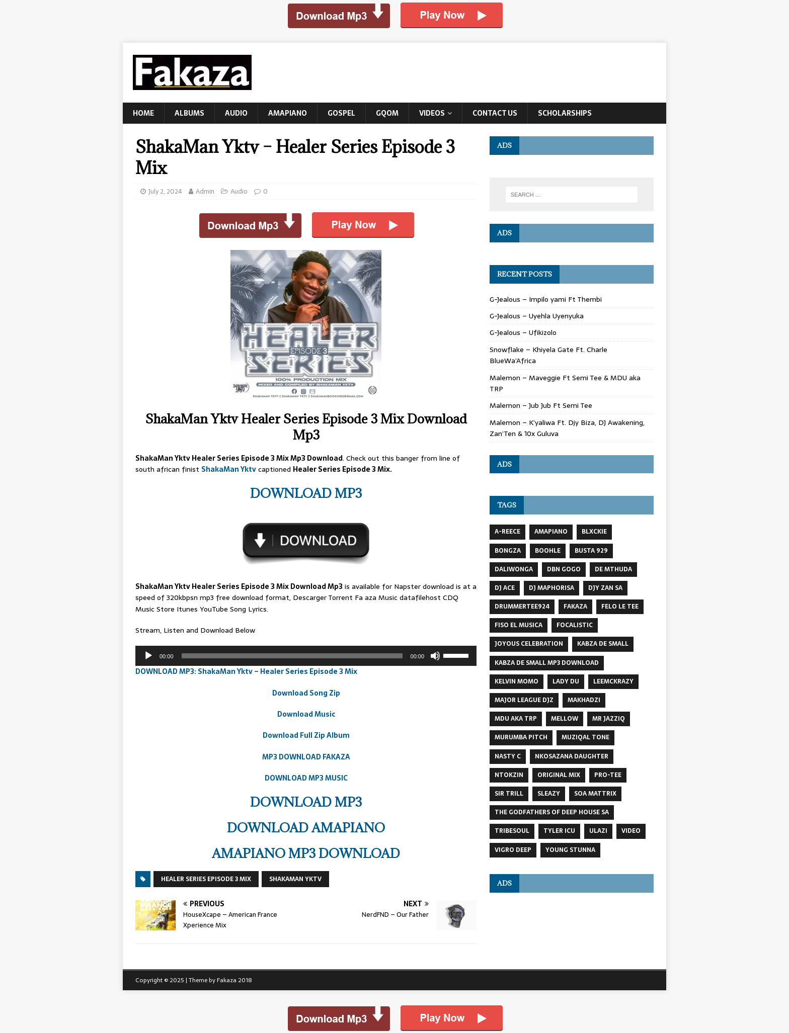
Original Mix (558, 775)
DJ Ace (505, 588)
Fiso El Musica (518, 625)
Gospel (341, 113)
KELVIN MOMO (516, 681)
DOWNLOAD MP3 (306, 493)
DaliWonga (514, 569)
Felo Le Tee (620, 606)
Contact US (494, 113)
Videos (432, 113)
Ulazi (598, 831)
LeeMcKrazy (613, 681)
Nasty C (508, 756)
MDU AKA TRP (516, 719)
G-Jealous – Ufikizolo (523, 332)
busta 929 (591, 551)
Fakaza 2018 (234, 980)
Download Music (306, 714)
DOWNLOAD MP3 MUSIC (306, 778)
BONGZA (508, 551)
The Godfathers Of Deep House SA (552, 812)
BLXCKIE (594, 532)
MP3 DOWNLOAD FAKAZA (306, 756)
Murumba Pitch (521, 737)
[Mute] (435, 656)
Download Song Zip (306, 693)
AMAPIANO (551, 532)
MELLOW (564, 719)
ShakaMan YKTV (295, 879)
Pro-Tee (607, 775)
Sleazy (548, 794)
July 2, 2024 (165, 191)
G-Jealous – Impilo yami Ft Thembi (546, 299)
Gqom (387, 113)
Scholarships (565, 113)
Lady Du (566, 681)
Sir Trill (509, 794)
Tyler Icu (559, 831)
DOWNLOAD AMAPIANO (306, 827)
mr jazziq (608, 719)
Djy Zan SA (605, 588)
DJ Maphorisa (551, 588)
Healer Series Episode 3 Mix (206, 879)
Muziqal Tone (585, 737)
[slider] (292, 655)
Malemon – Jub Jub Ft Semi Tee (541, 405)
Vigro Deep (513, 850)
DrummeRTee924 (522, 606)
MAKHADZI (584, 700)
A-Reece (507, 532)
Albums (189, 113)
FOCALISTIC (575, 625)
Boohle (548, 551)
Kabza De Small (602, 644)
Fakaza (575, 606)
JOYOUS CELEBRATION (529, 644)
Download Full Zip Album (306, 735)
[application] (306, 656)
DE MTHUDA (613, 569)
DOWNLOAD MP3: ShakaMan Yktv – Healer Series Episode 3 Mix (246, 671)
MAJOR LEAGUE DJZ (524, 700)
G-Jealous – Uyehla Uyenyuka (537, 315)
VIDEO (631, 831)
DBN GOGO (564, 569)
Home (143, 113)
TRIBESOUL (512, 831)
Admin (205, 191)
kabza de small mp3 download (547, 663)
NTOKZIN (509, 775)
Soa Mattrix (595, 794)
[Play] (148, 656)
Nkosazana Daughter (571, 756)
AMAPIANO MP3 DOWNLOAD (306, 853)
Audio (236, 113)
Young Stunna (570, 850)
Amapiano (287, 113)
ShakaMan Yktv (228, 469)
